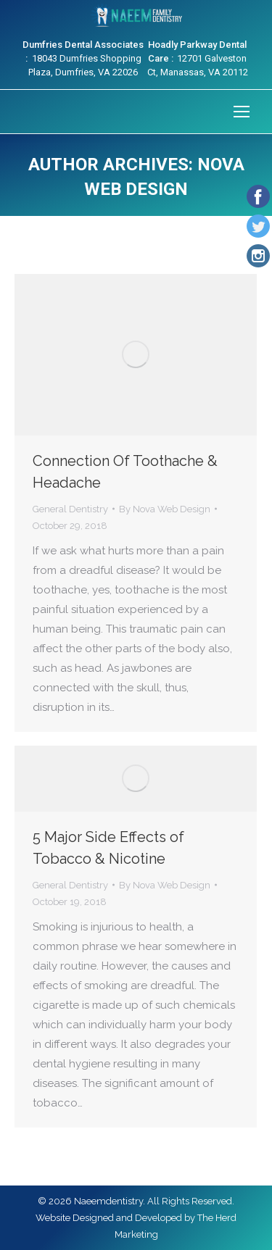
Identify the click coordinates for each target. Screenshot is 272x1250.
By (164, 509)
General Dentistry (70, 509)
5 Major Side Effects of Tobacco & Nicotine (108, 847)
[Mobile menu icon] (241, 111)
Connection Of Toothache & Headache (125, 471)
